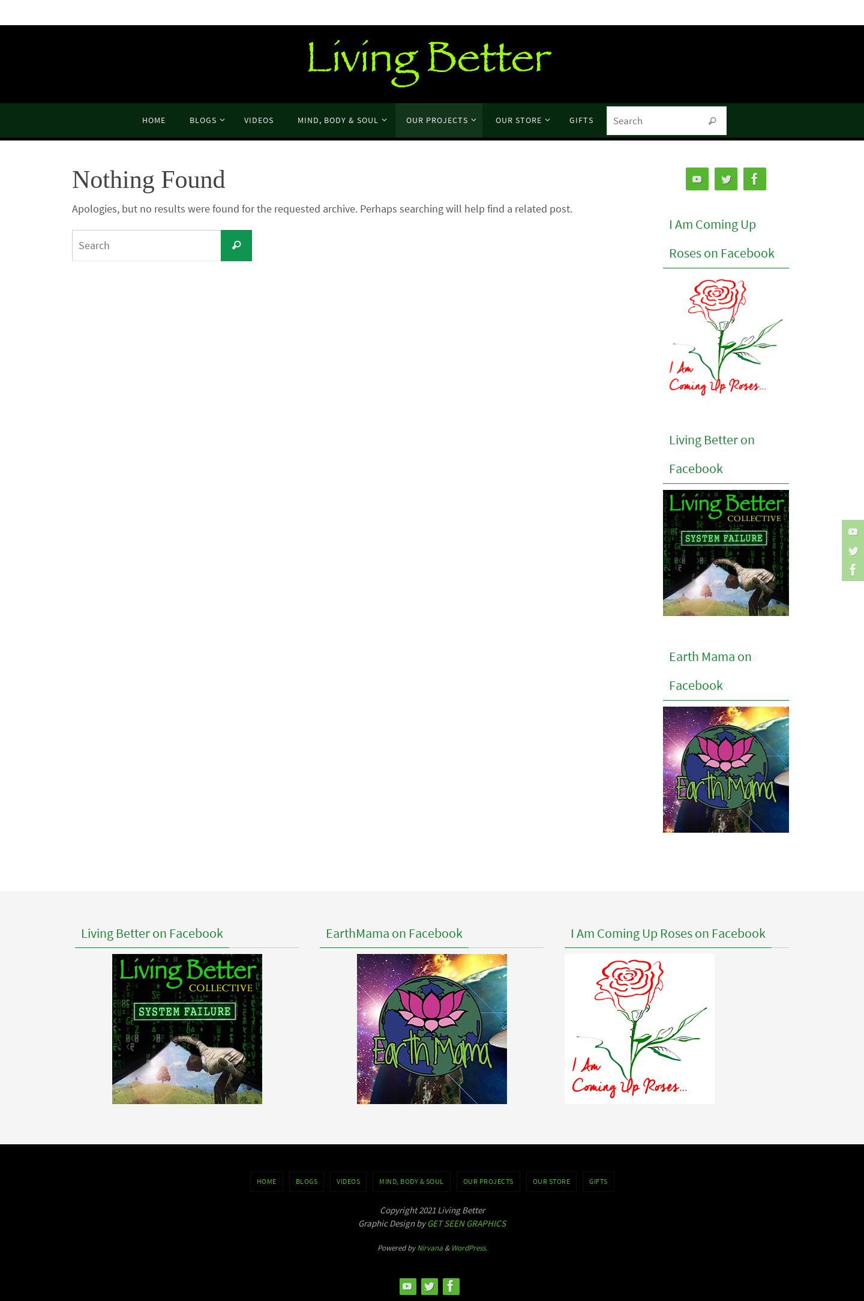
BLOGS (307, 1181)
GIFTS (598, 1181)
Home (267, 1181)
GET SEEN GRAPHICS (466, 1223)
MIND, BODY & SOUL (411, 1181)
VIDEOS (348, 1181)
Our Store (552, 1181)
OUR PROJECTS (488, 1181)
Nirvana (430, 1248)
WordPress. (469, 1248)
